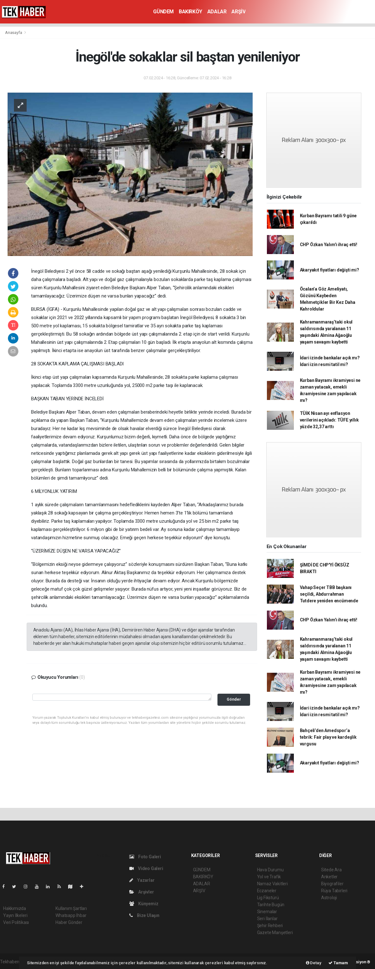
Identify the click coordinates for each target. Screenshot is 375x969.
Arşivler (141, 891)
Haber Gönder (68, 922)
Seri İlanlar (267, 918)
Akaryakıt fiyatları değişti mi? (329, 269)
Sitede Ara (331, 869)
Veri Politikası (16, 922)
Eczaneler (266, 890)
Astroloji (329, 897)
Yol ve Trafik (269, 876)
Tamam (338, 962)
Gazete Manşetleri (275, 932)
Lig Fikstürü (268, 897)
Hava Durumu (270, 869)
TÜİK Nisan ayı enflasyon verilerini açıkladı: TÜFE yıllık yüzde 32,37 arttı (329, 420)
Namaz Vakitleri (272, 883)
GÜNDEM (163, 12)
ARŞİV (238, 12)
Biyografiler (332, 883)
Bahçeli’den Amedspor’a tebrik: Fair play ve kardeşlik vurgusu (328, 737)
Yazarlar (141, 880)
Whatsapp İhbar (70, 915)
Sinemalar (267, 911)
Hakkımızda (14, 908)
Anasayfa (14, 32)
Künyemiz (143, 903)
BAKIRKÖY (190, 12)
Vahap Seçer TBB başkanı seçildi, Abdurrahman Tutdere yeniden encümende (329, 594)
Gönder (234, 699)
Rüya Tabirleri (334, 890)
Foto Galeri (145, 856)
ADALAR (217, 12)
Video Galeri (146, 868)
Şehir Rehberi (270, 925)
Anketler (329, 876)
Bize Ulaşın (144, 915)
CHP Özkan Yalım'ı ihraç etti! (328, 244)
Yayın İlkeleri (15, 915)
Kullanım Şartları (71, 908)
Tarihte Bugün (271, 904)
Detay (313, 962)
